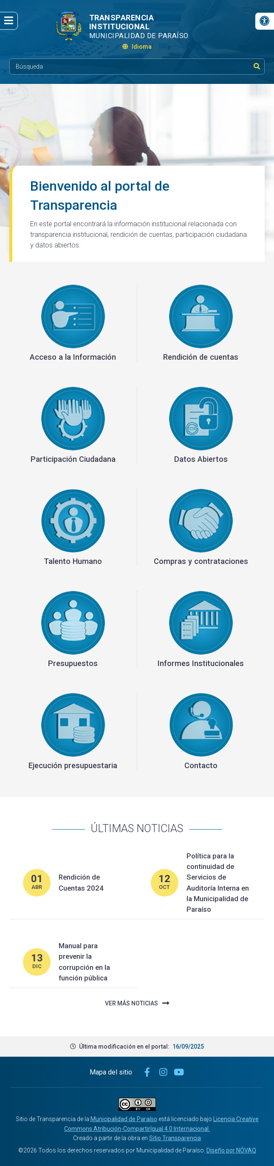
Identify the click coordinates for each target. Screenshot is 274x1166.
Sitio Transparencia (175, 1138)
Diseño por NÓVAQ (231, 1150)
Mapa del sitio (111, 1072)
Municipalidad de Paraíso (123, 1119)
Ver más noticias (137, 1003)
